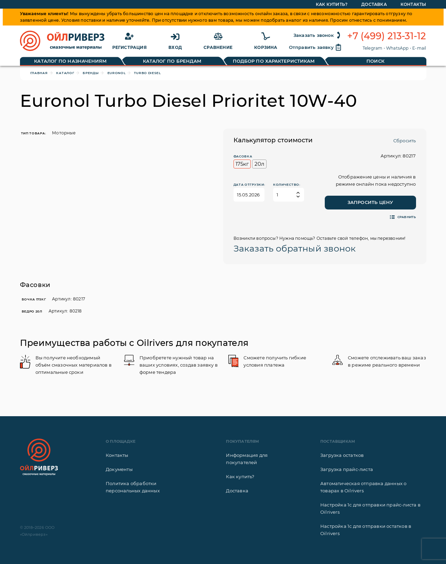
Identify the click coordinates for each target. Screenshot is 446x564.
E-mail (419, 48)
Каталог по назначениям (70, 61)
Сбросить (404, 140)
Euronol (116, 73)
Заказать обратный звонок (295, 248)
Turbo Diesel (147, 73)
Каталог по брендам (172, 61)
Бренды (90, 73)
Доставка (237, 490)
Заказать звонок (317, 35)
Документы (119, 469)
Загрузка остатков (342, 455)
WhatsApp (397, 48)
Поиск (375, 61)
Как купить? (240, 476)
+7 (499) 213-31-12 (386, 36)
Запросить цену (370, 202)
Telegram (373, 48)
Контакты (117, 455)
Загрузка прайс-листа (346, 469)
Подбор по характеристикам (274, 61)
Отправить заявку (315, 47)
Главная (39, 73)
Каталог (65, 73)
